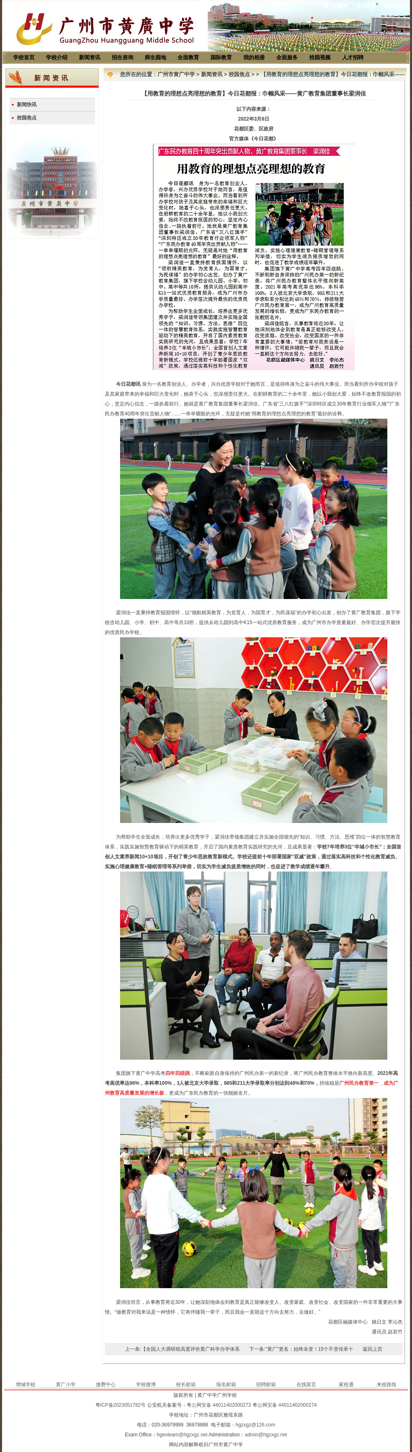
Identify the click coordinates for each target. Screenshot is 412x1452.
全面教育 (188, 57)
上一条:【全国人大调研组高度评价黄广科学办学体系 (182, 1349)
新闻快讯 (27, 104)
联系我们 (394, 6)
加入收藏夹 (335, 6)
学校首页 (24, 57)
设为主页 (366, 6)
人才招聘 (352, 57)
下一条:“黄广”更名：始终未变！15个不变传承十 (301, 1349)
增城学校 (25, 1384)
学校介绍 (56, 57)
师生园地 (155, 57)
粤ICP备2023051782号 (120, 1405)
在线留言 (306, 1384)
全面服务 (287, 57)
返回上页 (372, 1349)
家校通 (346, 1384)
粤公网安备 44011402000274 (284, 1405)
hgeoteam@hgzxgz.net (182, 1435)
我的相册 (254, 57)
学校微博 (146, 1384)
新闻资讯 (89, 57)
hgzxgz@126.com (255, 1425)
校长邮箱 (186, 1384)
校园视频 (320, 57)
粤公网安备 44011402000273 (219, 1405)
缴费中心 (106, 1384)
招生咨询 (122, 57)
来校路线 (386, 1384)
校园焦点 (27, 118)
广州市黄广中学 (176, 74)
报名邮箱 (226, 1384)
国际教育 (221, 57)
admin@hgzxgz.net (266, 1435)
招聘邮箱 (266, 1384)
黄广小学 (66, 1384)
